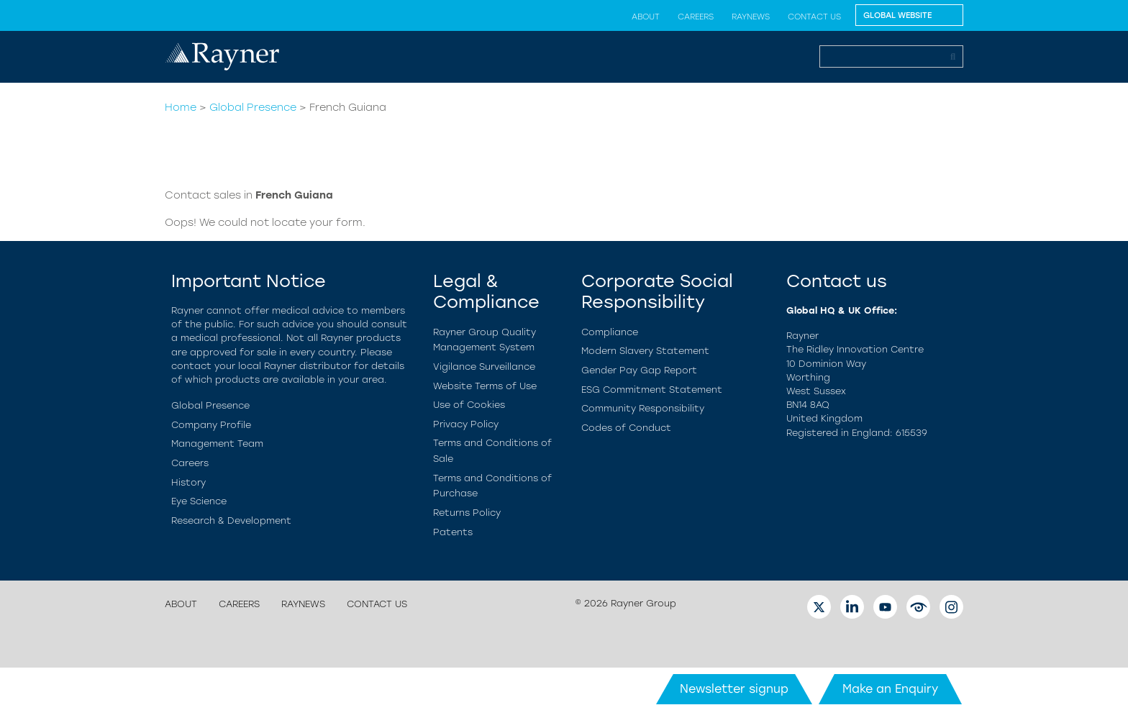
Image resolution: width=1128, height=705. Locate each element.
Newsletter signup (734, 689)
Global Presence (252, 107)
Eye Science (199, 501)
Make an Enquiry (890, 689)
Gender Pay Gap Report (639, 370)
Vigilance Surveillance (484, 366)
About (646, 17)
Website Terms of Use (485, 386)
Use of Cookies (469, 404)
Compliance (609, 332)
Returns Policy (467, 512)
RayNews (751, 17)
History (188, 482)
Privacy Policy (466, 424)
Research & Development (231, 520)
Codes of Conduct (626, 427)
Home (180, 107)
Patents (453, 532)
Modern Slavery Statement (645, 350)
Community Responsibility (642, 408)
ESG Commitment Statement (651, 389)
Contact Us (814, 17)
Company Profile (211, 424)
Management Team (217, 443)
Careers (696, 17)
